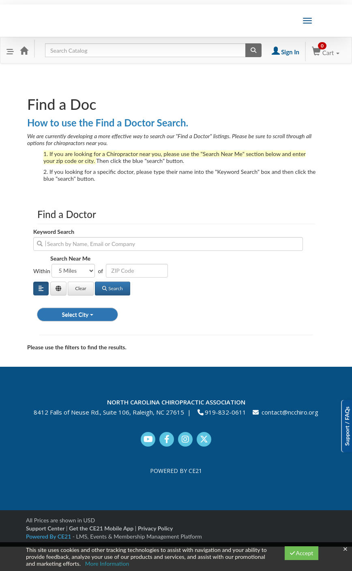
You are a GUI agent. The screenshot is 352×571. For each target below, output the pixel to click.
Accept (301, 553)
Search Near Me (70, 258)
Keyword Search (53, 231)
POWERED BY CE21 (176, 471)
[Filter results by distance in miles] (73, 271)
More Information (107, 563)
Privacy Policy (155, 528)
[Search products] (253, 50)
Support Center (45, 528)
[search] (168, 244)
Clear (80, 288)
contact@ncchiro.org (290, 412)
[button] (10, 50)
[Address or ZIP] (137, 271)
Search (112, 288)
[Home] (24, 50)
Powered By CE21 (49, 536)
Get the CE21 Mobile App (101, 528)
